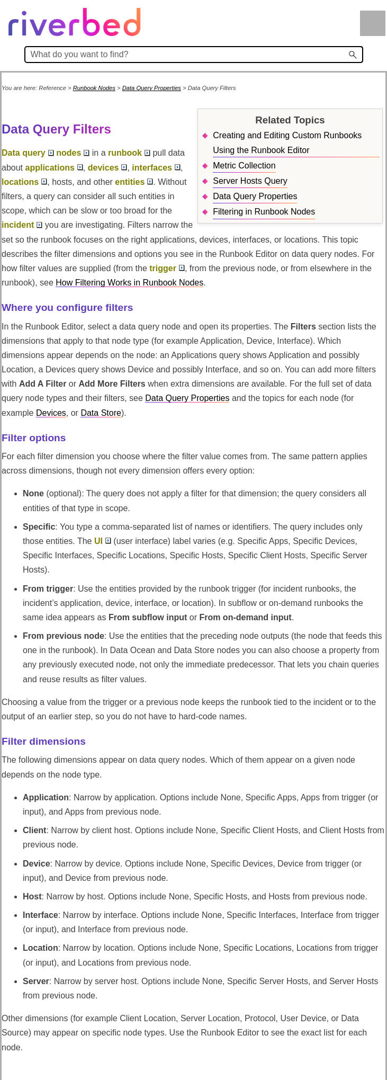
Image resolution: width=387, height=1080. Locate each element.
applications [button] (54, 167)
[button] (353, 54)
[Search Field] (193, 54)
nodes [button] (72, 152)
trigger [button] (167, 268)
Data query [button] (28, 152)
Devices (51, 412)
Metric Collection (244, 165)
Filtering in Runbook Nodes (264, 211)
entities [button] (134, 181)
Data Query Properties (151, 88)
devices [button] (108, 167)
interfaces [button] (156, 167)
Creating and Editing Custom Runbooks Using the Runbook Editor (287, 142)
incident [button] (22, 224)
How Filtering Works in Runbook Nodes (129, 282)
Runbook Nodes (94, 88)
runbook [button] (129, 152)
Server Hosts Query (250, 180)
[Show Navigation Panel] (372, 23)
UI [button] (102, 541)
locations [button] (24, 181)
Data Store (100, 412)
